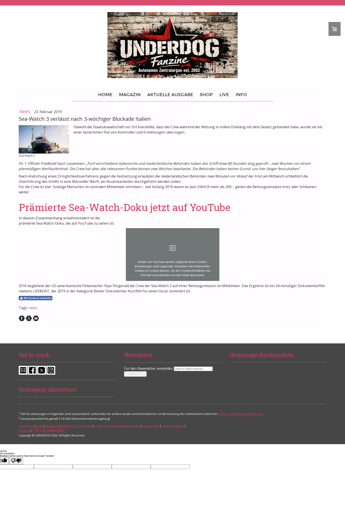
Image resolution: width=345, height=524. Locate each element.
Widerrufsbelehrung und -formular (68, 426)
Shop (206, 94)
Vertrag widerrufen (49, 430)
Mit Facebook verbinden (35, 298)
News (25, 111)
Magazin (130, 94)
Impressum (26, 426)
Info (241, 94)
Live (224, 94)
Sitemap (24, 430)
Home (105, 94)
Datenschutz (150, 426)
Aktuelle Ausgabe (170, 94)
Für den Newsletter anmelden (148, 368)
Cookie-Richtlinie (173, 426)
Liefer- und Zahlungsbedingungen (241, 414)
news (33, 307)
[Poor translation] (16, 460)
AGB (39, 426)
